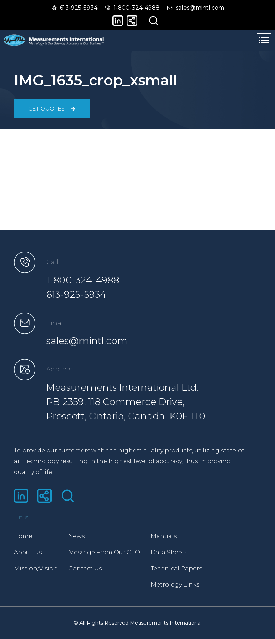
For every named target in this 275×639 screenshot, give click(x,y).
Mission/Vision (36, 568)
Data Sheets (169, 552)
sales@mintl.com (86, 341)
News (76, 536)
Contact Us (85, 568)
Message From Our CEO (104, 552)
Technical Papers (176, 568)
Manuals (164, 536)
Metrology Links (175, 584)
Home (23, 536)
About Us (28, 552)
